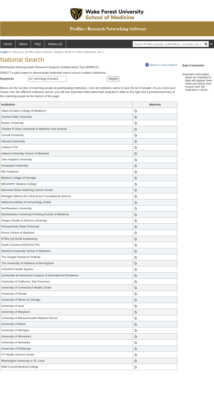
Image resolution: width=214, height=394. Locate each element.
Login (4, 52)
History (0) (55, 44)
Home (8, 44)
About (23, 44)
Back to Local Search (161, 65)
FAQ (37, 44)
